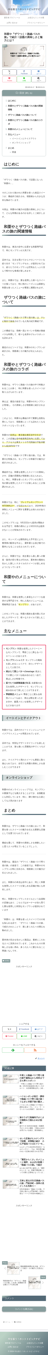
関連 (14, 152)
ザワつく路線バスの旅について (22, 115)
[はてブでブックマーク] (38, 72)
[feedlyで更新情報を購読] (13, 1050)
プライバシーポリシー (35, 1347)
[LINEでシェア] (24, 79)
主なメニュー (14, 134)
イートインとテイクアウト (24, 138)
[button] (38, 79)
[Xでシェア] (9, 72)
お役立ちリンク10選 (35, 1343)
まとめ (11, 148)
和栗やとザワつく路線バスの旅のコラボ (25, 122)
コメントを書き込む (24, 1309)
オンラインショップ (21, 143)
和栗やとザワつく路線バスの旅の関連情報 (25, 108)
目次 (21, 93)
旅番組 (6, 961)
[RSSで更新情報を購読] (35, 1050)
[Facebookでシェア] (24, 72)
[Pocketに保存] (9, 79)
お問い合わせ (13, 1347)
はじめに (12, 101)
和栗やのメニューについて (20, 129)
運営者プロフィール (13, 1343)
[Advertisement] (24, 992)
